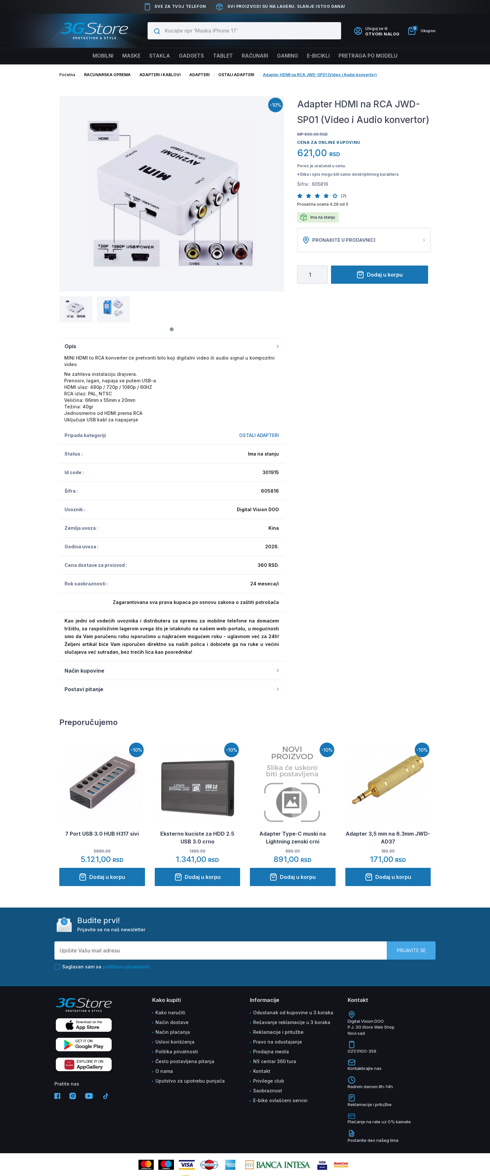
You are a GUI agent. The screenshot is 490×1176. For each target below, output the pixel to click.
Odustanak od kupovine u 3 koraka (293, 1012)
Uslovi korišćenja (175, 1042)
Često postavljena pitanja (184, 1061)
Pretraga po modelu (374, 56)
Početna (67, 74)
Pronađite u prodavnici (364, 240)
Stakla (156, 56)
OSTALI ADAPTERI (236, 74)
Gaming (290, 56)
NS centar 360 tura (274, 1061)
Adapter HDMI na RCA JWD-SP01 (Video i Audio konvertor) (320, 74)
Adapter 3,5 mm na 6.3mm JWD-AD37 (388, 837)
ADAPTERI (199, 74)
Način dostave (172, 1022)
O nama (164, 1071)
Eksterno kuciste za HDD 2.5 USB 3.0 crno (197, 837)
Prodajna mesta (271, 1051)
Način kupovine (172, 670)
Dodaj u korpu (379, 275)
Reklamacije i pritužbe (278, 1032)
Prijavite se (411, 950)
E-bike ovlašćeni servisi (280, 1100)
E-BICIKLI (322, 56)
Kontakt (261, 1071)
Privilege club (268, 1081)
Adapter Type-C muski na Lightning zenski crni (292, 837)
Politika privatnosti (176, 1051)
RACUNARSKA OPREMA (107, 74)
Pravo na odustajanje (277, 1042)
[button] (301, 195)
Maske (127, 56)
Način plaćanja (172, 1032)
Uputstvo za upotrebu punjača (190, 1081)
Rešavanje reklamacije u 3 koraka (291, 1022)
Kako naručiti (170, 1012)
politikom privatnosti (126, 966)
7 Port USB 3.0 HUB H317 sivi (102, 833)
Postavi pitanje (172, 689)
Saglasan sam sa (102, 967)
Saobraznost (267, 1090)
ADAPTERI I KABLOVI (159, 74)
